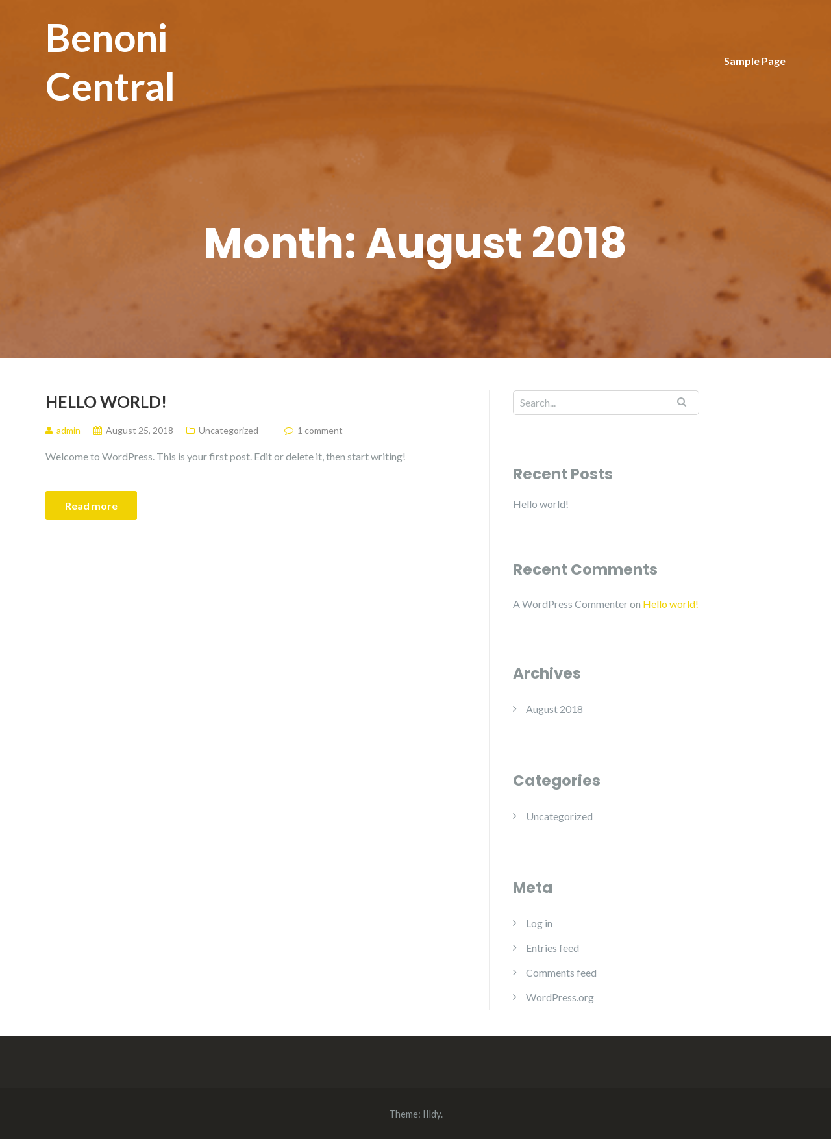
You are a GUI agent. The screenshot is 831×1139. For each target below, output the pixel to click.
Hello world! (106, 401)
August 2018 (554, 709)
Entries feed (552, 948)
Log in (539, 923)
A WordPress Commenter (570, 603)
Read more (91, 505)
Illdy (432, 1114)
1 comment (320, 430)
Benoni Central (110, 61)
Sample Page (755, 61)
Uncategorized (228, 430)
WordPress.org (560, 997)
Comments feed (561, 972)
